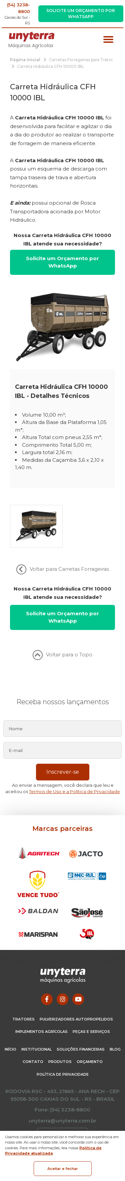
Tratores (23, 1019)
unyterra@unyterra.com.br (62, 1120)
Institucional (36, 1049)
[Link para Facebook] (47, 999)
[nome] (62, 728)
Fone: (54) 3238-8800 (62, 1109)
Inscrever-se (62, 772)
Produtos (60, 1061)
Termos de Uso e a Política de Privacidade (74, 791)
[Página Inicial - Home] (31, 36)
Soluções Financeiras (81, 1049)
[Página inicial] (25, 59)
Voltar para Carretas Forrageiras (62, 569)
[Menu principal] (108, 40)
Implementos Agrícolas (41, 1031)
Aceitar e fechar (62, 1168)
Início (10, 1049)
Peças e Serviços (91, 1031)
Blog (115, 1049)
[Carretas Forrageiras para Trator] (81, 59)
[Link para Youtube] (78, 999)
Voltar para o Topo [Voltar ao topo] (62, 655)
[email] (62, 750)
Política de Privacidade (63, 1074)
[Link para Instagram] (62, 999)
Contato (33, 1061)
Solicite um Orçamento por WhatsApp (80, 13)
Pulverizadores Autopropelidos (76, 1019)
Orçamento (90, 1061)
